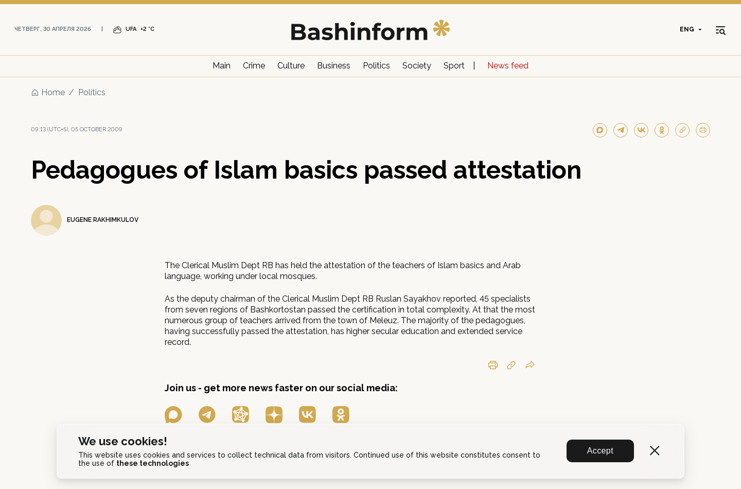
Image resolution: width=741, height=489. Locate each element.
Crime (254, 66)
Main (222, 66)
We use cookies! (122, 441)
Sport (454, 66)
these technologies (152, 463)
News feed (507, 66)
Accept (600, 450)
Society (416, 66)
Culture (291, 66)
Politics (376, 66)
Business (333, 66)
